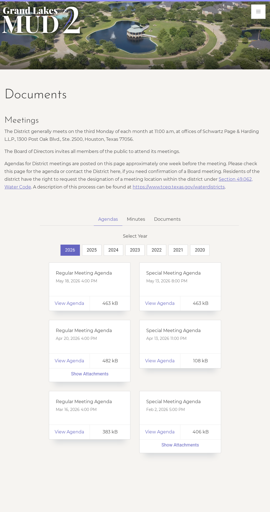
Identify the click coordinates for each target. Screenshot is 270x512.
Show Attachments (89, 374)
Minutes (136, 219)
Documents (167, 219)
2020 (200, 250)
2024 (113, 250)
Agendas (108, 219)
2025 (92, 250)
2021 (178, 250)
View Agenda (69, 303)
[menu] (258, 11)
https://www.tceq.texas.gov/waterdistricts (179, 187)
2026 (70, 250)
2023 (135, 250)
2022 (157, 250)
